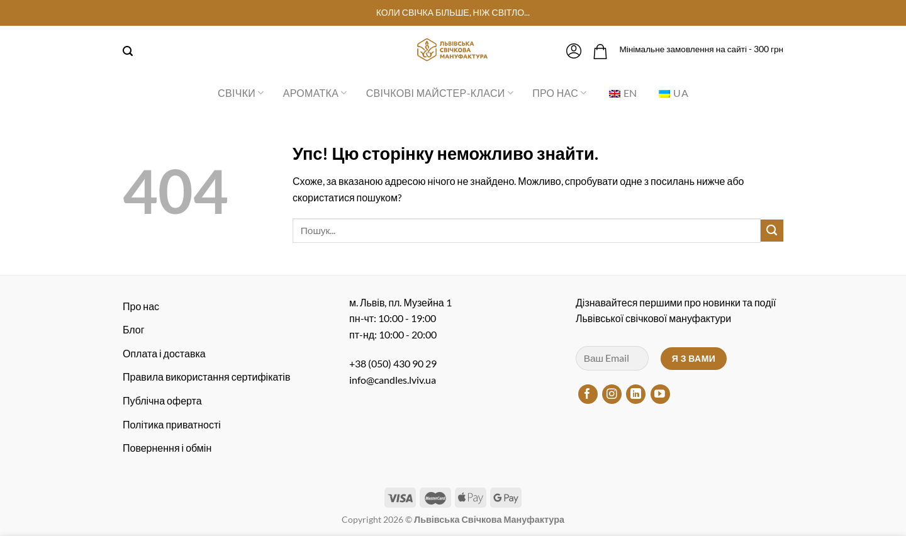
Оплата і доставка (164, 353)
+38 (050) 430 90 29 (393, 363)
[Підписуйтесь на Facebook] (588, 394)
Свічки (241, 93)
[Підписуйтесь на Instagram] (612, 394)
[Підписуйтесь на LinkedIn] (636, 394)
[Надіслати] (772, 231)
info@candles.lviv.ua (392, 380)
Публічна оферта (162, 400)
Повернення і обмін (167, 448)
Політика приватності (172, 424)
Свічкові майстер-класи (439, 93)
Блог (134, 329)
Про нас (559, 93)
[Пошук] (128, 51)
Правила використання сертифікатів (206, 376)
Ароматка (315, 93)
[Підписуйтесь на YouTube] (660, 394)
